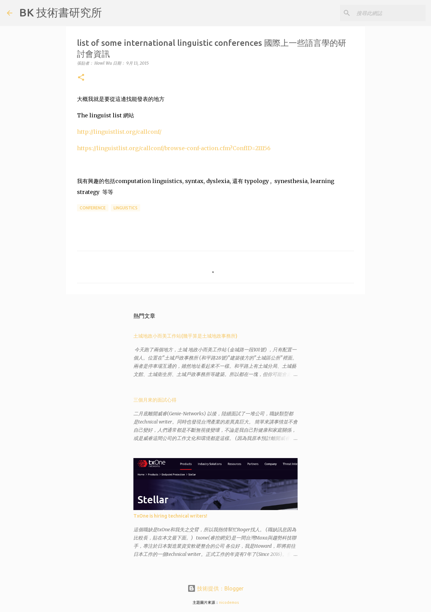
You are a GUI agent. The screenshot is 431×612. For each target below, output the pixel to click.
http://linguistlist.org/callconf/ (119, 131)
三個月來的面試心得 (155, 400)
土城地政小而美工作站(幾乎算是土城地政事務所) (185, 336)
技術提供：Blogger (215, 588)
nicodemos (229, 602)
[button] (81, 77)
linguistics (126, 208)
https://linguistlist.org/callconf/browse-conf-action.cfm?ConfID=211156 (174, 148)
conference (93, 208)
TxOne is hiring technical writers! (170, 516)
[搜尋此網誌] (390, 13)
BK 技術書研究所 (60, 12)
